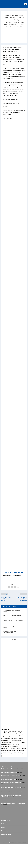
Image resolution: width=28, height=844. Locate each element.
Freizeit (22, 22)
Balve (10, 22)
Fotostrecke (16, 22)
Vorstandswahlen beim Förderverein (12, 610)
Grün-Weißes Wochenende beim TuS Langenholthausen (13, 803)
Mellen (11, 24)
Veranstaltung (7, 26)
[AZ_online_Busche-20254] (14, 701)
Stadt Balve (20, 24)
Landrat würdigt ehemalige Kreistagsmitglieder (9, 632)
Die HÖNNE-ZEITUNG (6, 820)
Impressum (3, 830)
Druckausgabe (4, 823)
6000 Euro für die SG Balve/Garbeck (12, 615)
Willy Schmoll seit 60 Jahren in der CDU (9, 791)
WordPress (24, 842)
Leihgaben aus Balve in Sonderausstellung (13, 620)
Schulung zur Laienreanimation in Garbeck (10, 800)
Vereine (14, 26)
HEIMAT (6, 24)
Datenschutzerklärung (6, 834)
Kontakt (3, 827)
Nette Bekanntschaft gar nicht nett (11, 626)
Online (15, 24)
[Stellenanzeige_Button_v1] (14, 727)
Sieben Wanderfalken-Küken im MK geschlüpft (11, 787)
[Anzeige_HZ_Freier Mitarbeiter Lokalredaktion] (14, 675)
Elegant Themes (11, 842)
